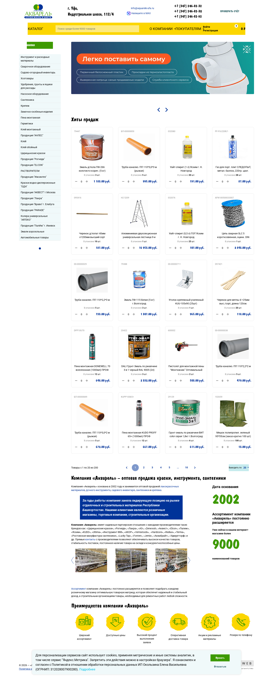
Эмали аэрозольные (32, 231)
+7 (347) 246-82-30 (188, 11)
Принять (220, 658)
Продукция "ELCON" (32, 165)
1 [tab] (40, 248)
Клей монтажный (31, 129)
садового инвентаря (123, 490)
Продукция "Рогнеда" (33, 159)
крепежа (156, 490)
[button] (163, 28)
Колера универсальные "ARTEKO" (34, 218)
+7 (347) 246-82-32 (188, 6)
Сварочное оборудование (35, 66)
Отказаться (220, 666)
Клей (23, 141)
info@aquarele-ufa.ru (140, 8)
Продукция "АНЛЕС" (32, 135)
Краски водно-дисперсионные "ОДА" (38, 184)
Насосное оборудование (35, 94)
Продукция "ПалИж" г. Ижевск (38, 225)
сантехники (142, 490)
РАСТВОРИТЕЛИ (30, 171)
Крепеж (25, 105)
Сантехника (27, 99)
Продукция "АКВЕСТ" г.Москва (38, 192)
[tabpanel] (162, 68)
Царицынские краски (33, 153)
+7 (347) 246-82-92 (188, 16)
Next (189, 560)
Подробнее (87, 669)
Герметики (27, 123)
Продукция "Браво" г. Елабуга (37, 204)
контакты (90, 539)
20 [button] (245, 467)
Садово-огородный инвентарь (38, 72)
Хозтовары (27, 78)
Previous (73, 560)
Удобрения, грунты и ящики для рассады (36, 86)
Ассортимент (78, 588)
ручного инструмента (98, 490)
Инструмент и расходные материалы (35, 59)
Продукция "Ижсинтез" (33, 176)
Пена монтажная (30, 117)
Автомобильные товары (35, 237)
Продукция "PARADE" (32, 210)
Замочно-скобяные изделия (37, 111)
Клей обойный (29, 147)
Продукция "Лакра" (32, 198)
